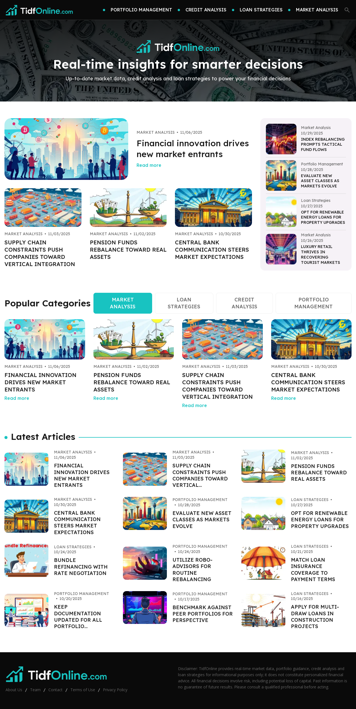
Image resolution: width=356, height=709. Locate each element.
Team (35, 689)
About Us (14, 689)
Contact (55, 689)
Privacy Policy (115, 689)
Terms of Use (82, 689)
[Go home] (39, 10)
